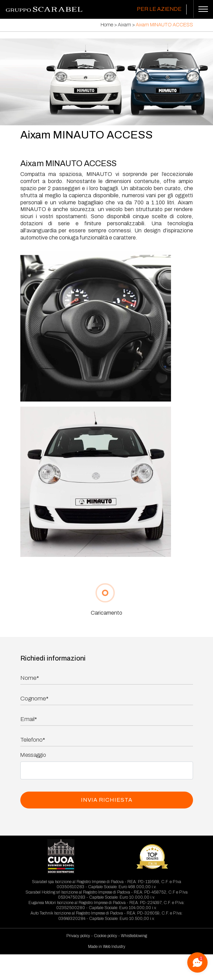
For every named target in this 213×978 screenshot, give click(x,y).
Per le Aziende (159, 9)
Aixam (124, 24)
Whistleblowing (134, 935)
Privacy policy (78, 935)
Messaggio (33, 755)
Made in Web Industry (106, 946)
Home (107, 24)
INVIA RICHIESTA (106, 800)
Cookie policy (105, 935)
